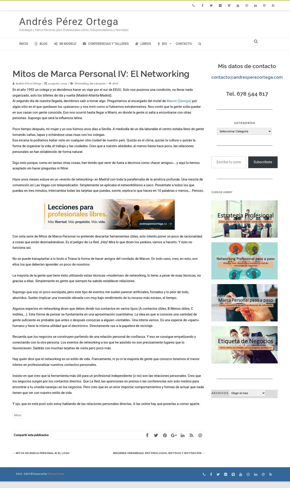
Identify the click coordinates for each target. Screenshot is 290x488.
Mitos (17, 415)
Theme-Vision (55, 480)
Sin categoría (97, 83)
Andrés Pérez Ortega (69, 21)
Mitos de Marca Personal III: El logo (44, 453)
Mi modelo (65, 44)
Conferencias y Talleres (106, 44)
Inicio (23, 44)
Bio (162, 44)
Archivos (219, 393)
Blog (41, 44)
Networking (81, 83)
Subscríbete (263, 162)
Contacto (184, 44)
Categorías (244, 123)
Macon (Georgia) (179, 101)
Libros (143, 44)
